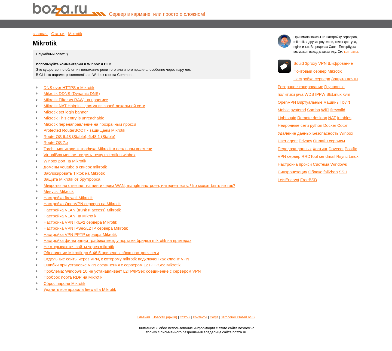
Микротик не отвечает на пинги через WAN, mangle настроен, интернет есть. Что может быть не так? (139, 185)
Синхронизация (292, 172)
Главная (143, 317)
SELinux (334, 94)
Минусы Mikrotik (59, 191)
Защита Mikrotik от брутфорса (72, 179)
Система (321, 164)
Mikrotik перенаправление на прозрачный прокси (90, 124)
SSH (343, 172)
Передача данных (295, 148)
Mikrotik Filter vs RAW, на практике (76, 99)
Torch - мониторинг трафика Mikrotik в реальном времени (98, 148)
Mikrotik (75, 33)
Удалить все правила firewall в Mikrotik (80, 289)
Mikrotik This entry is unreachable (74, 118)
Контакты (200, 317)
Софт (342, 125)
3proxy (311, 63)
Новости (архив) (164, 317)
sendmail (327, 156)
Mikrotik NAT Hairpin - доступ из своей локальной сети (94, 105)
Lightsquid (287, 117)
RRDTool (310, 156)
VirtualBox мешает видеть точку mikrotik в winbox (90, 154)
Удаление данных (294, 133)
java (300, 94)
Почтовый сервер (310, 71)
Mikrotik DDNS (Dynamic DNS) (72, 93)
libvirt (345, 102)
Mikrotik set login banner (66, 112)
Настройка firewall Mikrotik (68, 197)
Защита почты (344, 78)
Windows (338, 164)
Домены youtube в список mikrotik (75, 167)
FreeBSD (308, 179)
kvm (346, 94)
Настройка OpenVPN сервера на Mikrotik (82, 203)
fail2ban (330, 172)
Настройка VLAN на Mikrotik (70, 216)
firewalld (337, 109)
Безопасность (326, 133)
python (316, 125)
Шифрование (340, 63)
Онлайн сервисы (329, 140)
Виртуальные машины (318, 102)
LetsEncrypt (288, 179)
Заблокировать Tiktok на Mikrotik (74, 173)
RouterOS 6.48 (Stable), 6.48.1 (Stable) (79, 136)
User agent (288, 140)
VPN (322, 63)
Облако (315, 172)
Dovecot (336, 148)
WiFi (325, 109)
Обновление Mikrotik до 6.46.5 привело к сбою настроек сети (101, 252)
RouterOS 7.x (56, 142)
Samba (313, 109)
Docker (329, 125)
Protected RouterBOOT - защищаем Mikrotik (84, 130)
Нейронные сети (293, 125)
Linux (354, 156)
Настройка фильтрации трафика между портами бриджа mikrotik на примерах (117, 240)
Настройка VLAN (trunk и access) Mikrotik (82, 210)
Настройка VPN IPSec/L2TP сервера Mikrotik (86, 228)
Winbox (346, 133)
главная (40, 33)
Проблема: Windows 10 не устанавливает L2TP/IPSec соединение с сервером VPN (122, 271)
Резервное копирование (300, 86)
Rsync (342, 156)
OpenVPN (287, 102)
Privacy (305, 140)
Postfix (351, 148)
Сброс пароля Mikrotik (64, 283)
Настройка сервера (311, 78)
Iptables (344, 117)
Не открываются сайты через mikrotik (79, 246)
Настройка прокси (295, 164)
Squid (298, 63)
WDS (309, 94)
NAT (332, 117)
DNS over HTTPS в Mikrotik (69, 87)
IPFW (320, 94)
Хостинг (320, 148)
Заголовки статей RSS (238, 317)
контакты (351, 52)
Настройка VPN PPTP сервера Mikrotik (80, 234)
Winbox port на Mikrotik (65, 161)
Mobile (284, 109)
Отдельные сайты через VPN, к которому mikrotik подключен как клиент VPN (116, 259)
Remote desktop (312, 117)
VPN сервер (289, 156)
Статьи (58, 33)
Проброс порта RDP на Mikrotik (73, 277)
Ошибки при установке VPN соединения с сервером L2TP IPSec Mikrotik (112, 265)
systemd (298, 109)
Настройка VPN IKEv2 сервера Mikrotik (80, 222)
